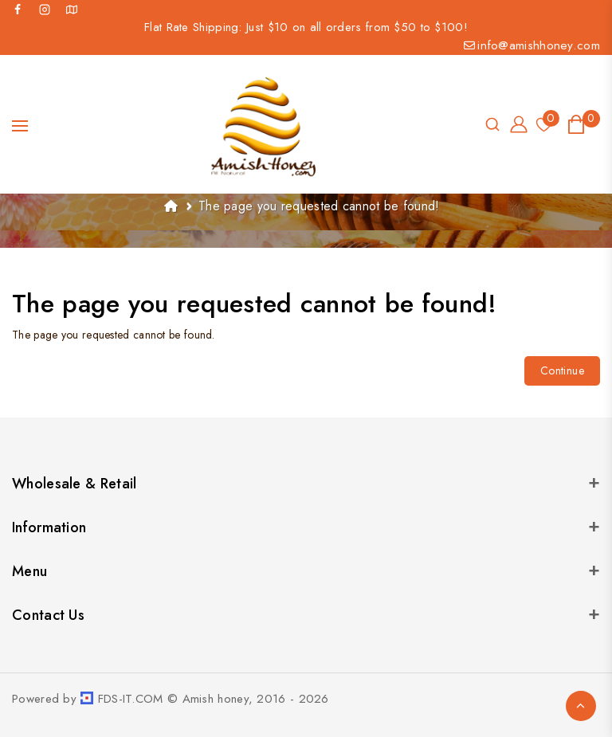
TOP (581, 706)
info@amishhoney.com (532, 45)
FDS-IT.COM (130, 699)
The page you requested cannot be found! (319, 206)
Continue (562, 370)
